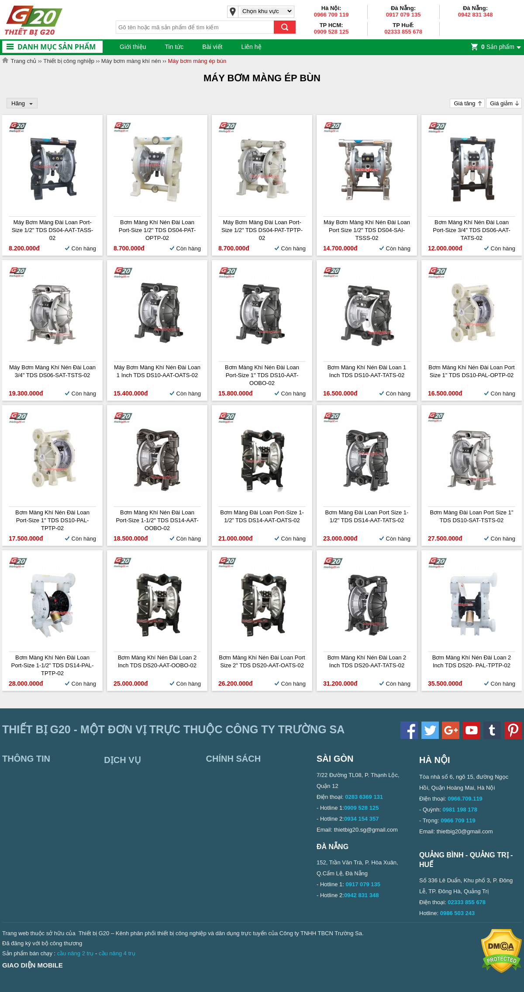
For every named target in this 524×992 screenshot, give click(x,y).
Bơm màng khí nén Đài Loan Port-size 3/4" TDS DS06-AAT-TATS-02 (471, 230)
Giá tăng (464, 103)
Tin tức (174, 46)
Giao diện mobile (32, 965)
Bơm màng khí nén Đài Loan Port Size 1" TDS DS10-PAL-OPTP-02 (471, 371)
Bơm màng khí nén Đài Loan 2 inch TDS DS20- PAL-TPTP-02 (471, 661)
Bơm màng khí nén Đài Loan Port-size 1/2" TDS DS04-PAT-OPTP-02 (157, 230)
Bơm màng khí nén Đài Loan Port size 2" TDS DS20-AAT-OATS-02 (262, 661)
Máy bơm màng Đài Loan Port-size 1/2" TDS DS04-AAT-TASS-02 (52, 230)
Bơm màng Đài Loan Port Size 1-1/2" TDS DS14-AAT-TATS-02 (367, 516)
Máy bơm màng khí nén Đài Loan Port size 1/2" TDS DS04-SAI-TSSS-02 (367, 230)
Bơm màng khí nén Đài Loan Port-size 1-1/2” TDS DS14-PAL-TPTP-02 (52, 665)
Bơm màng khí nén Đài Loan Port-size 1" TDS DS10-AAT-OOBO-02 (262, 375)
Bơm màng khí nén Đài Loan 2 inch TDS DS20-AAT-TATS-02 (367, 661)
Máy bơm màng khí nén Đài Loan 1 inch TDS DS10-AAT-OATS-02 (157, 371)
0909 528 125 (331, 31)
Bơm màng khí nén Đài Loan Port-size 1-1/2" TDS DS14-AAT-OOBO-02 (157, 520)
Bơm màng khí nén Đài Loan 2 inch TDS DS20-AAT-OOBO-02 (157, 661)
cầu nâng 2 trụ (75, 953)
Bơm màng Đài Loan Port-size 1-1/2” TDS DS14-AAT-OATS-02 (262, 516)
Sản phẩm (497, 46)
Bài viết (212, 46)
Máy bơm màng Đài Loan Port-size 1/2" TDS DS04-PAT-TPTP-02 (262, 230)
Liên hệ (251, 46)
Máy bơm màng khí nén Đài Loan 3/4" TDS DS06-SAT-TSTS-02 (52, 371)
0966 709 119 (331, 14)
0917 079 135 (403, 14)
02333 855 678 (403, 31)
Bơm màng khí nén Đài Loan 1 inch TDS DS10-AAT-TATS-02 (367, 371)
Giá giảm (501, 103)
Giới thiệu (133, 46)
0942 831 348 (475, 14)
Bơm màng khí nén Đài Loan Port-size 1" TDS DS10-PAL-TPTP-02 (52, 520)
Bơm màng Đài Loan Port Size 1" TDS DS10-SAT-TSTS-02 (471, 516)
